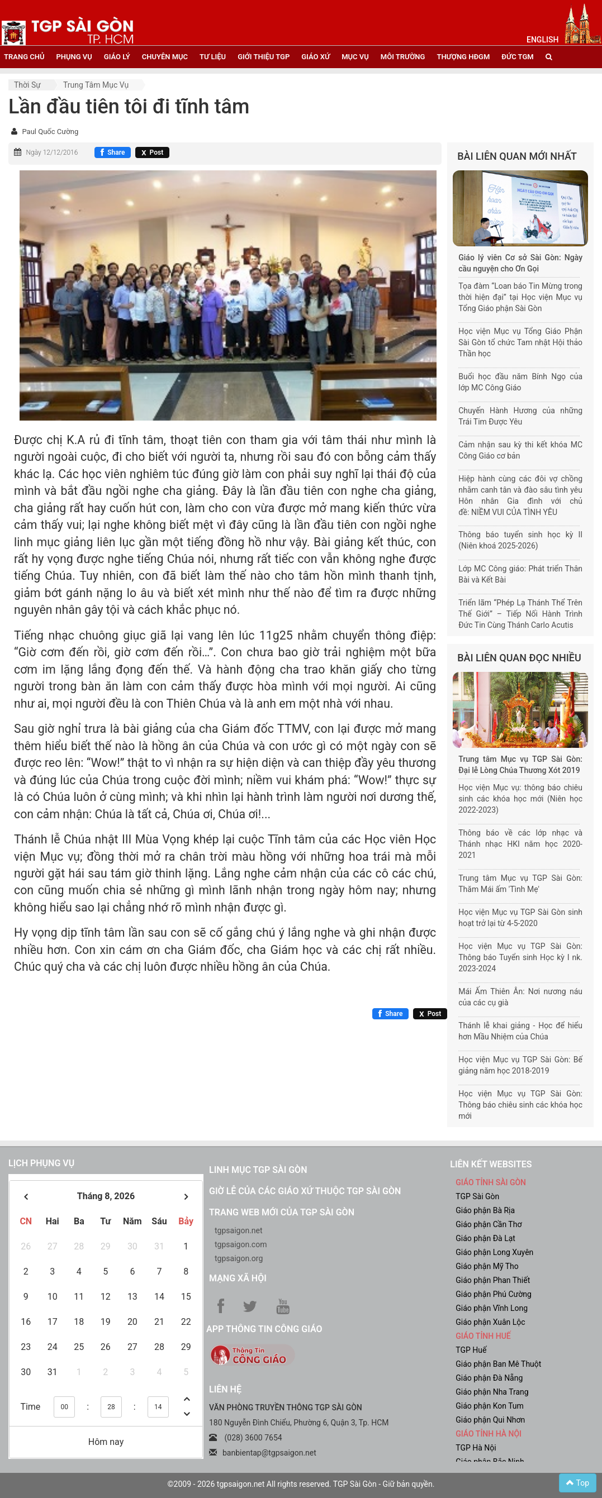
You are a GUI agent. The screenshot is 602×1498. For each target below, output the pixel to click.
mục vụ (355, 57)
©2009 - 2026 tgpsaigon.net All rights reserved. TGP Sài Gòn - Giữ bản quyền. (301, 1484)
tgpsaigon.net (239, 1230)
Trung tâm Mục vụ (96, 84)
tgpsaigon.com (241, 1244)
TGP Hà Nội (476, 1447)
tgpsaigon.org (239, 1258)
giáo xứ (315, 57)
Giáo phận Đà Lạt (485, 1238)
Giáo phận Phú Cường (494, 1294)
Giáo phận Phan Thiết (493, 1280)
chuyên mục (165, 57)
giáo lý (117, 57)
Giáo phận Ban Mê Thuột (498, 1363)
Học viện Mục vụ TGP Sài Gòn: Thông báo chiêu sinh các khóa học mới (520, 1104)
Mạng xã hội (238, 1278)
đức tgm (517, 57)
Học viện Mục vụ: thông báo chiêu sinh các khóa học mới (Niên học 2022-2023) (520, 798)
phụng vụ (74, 57)
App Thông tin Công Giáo (264, 1329)
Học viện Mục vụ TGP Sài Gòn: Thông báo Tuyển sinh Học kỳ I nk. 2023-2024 (520, 957)
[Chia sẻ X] (152, 152)
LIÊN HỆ (225, 1389)
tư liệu (213, 57)
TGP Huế (471, 1350)
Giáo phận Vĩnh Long (492, 1308)
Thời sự (27, 84)
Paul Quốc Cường (50, 131)
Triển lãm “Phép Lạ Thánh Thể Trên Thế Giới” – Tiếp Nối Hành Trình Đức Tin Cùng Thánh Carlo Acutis (520, 613)
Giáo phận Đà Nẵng (489, 1377)
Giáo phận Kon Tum (490, 1405)
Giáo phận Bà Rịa (485, 1210)
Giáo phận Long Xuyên (494, 1252)
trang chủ (24, 57)
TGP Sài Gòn (477, 1196)
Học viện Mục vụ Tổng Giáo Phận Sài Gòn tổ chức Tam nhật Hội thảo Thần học (520, 342)
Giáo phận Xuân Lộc (490, 1322)
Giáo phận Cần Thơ (489, 1224)
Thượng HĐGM (463, 57)
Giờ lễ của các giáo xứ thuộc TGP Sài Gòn (305, 1191)
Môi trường (403, 57)
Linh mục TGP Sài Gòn (258, 1170)
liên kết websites (491, 1164)
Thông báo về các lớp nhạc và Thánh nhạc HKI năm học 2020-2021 (520, 844)
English (542, 39)
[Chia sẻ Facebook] (112, 152)
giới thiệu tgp (264, 57)
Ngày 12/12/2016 (52, 152)
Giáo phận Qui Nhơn (490, 1419)
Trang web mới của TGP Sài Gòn (281, 1212)
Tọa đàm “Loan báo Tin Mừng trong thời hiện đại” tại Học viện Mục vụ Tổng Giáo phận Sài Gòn (520, 297)
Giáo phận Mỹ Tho (487, 1266)
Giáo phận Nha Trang (492, 1391)
